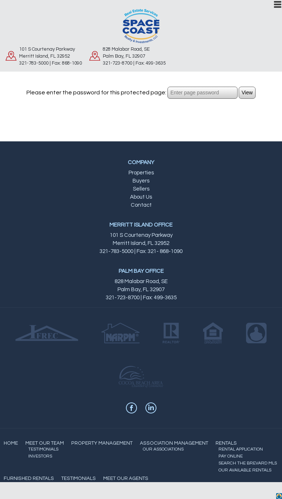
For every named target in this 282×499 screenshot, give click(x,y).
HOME (11, 443)
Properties (141, 173)
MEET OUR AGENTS (125, 478)
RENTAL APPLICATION (240, 449)
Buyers (141, 181)
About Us (141, 197)
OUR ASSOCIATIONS (163, 449)
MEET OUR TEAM (44, 443)
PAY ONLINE (230, 456)
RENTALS (226, 443)
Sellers (141, 189)
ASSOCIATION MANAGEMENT (174, 443)
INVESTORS (40, 456)
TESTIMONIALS (43, 449)
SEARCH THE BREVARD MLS (247, 463)
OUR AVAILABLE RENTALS (244, 470)
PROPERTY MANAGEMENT (102, 443)
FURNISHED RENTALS (29, 478)
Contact (141, 205)
